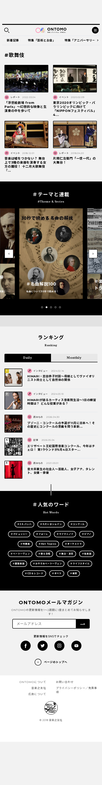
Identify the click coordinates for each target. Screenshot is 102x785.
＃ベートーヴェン (20, 553)
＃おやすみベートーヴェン (47, 563)
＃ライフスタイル (79, 563)
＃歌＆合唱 (44, 553)
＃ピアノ (86, 534)
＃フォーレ (42, 534)
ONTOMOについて (32, 682)
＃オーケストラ (73, 543)
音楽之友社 (38, 688)
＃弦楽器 (86, 553)
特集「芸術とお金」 (42, 40)
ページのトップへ (55, 662)
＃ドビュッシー (19, 534)
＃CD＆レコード (34, 573)
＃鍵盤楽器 (19, 563)
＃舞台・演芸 (66, 553)
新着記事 (13, 40)
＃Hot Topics (47, 543)
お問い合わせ (65, 682)
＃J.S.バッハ (24, 524)
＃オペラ (57, 573)
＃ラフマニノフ (65, 534)
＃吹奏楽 (25, 543)
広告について (37, 694)
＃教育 (73, 573)
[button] (42, 307)
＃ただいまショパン (51, 524)
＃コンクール (77, 524)
